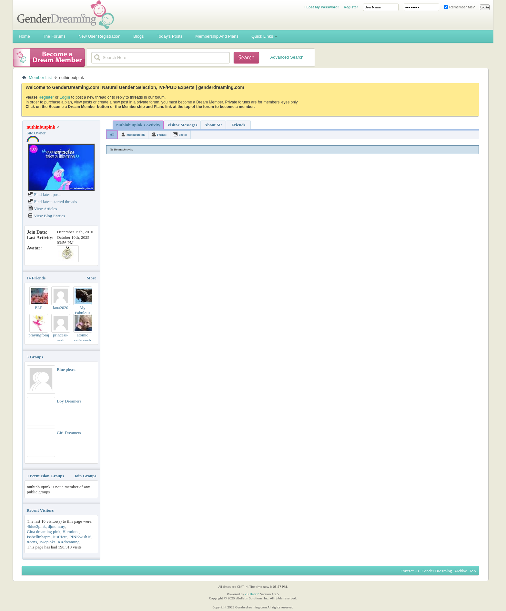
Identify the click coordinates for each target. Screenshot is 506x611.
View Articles (42, 208)
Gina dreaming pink (43, 531)
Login (65, 97)
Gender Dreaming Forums (65, 14)
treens (32, 541)
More (91, 278)
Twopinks (47, 541)
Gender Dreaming (437, 570)
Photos (183, 134)
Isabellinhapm (39, 536)
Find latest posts (44, 194)
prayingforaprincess (45, 335)
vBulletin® (252, 594)
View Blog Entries (46, 215)
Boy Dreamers (69, 401)
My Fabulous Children (82, 312)
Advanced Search (287, 57)
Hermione (71, 531)
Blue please (66, 369)
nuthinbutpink (135, 134)
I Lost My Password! (321, 7)
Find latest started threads (52, 201)
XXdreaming (68, 541)
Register (351, 7)
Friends (238, 124)
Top (473, 570)
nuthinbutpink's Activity (138, 124)
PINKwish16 (80, 536)
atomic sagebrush (82, 338)
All (112, 134)
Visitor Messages (182, 124)
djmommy (56, 526)
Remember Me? (459, 7)
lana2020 (60, 307)
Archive (460, 570)
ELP (38, 307)
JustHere (60, 536)
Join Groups (85, 475)
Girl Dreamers (69, 432)
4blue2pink (36, 526)
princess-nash (60, 338)
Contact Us (409, 570)
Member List (40, 77)
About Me (213, 124)
